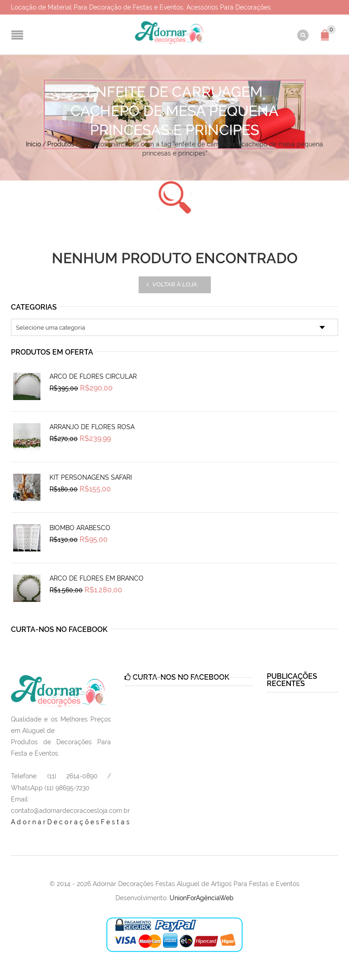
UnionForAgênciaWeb (202, 898)
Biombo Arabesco (80, 527)
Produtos (60, 144)
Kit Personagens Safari (91, 477)
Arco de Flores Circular (93, 376)
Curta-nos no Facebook (59, 629)
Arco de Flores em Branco (97, 578)
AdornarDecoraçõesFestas (71, 822)
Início (33, 144)
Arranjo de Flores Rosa (92, 427)
